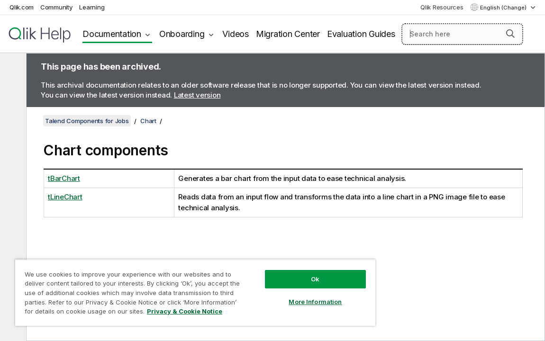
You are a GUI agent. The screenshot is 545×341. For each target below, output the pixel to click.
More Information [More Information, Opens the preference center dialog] (315, 301)
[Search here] (462, 34)
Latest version (197, 94)
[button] (510, 33)
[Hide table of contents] (12, 68)
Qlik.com (21, 7)
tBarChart (64, 178)
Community (56, 7)
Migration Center (288, 34)
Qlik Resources (441, 7)
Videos (235, 34)
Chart (148, 121)
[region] (195, 292)
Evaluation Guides (361, 34)
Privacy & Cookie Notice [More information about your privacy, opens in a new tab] (184, 311)
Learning (91, 7)
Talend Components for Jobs (87, 121)
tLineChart (65, 196)
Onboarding (182, 34)
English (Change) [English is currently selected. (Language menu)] (504, 7)
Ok (315, 279)
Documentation (111, 34)
